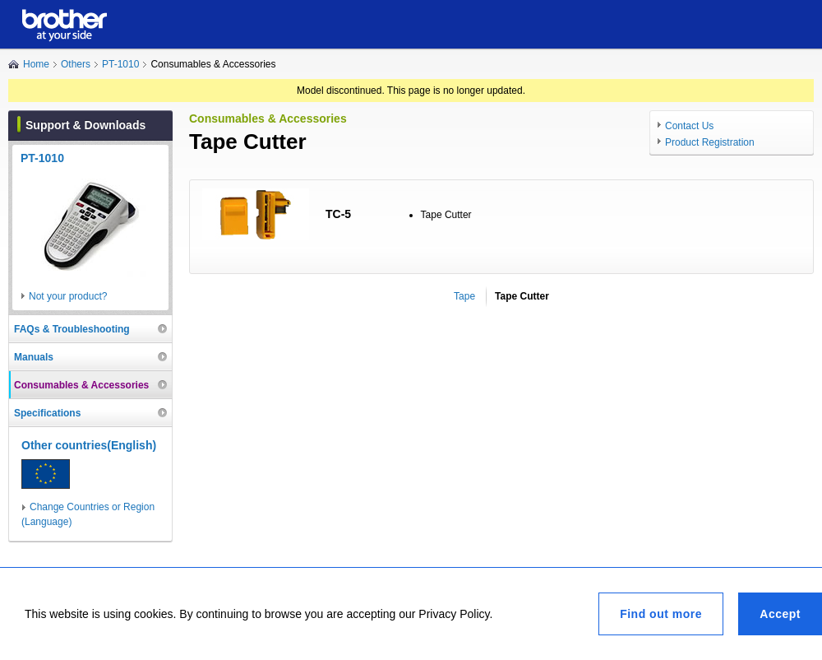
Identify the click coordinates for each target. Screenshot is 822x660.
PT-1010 (120, 64)
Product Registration (710, 142)
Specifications (47, 413)
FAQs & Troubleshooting (72, 329)
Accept (780, 613)
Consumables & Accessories (81, 385)
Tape (464, 296)
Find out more (661, 613)
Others (75, 64)
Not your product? (68, 296)
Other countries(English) (88, 445)
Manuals (33, 357)
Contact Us (689, 126)
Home (36, 64)
